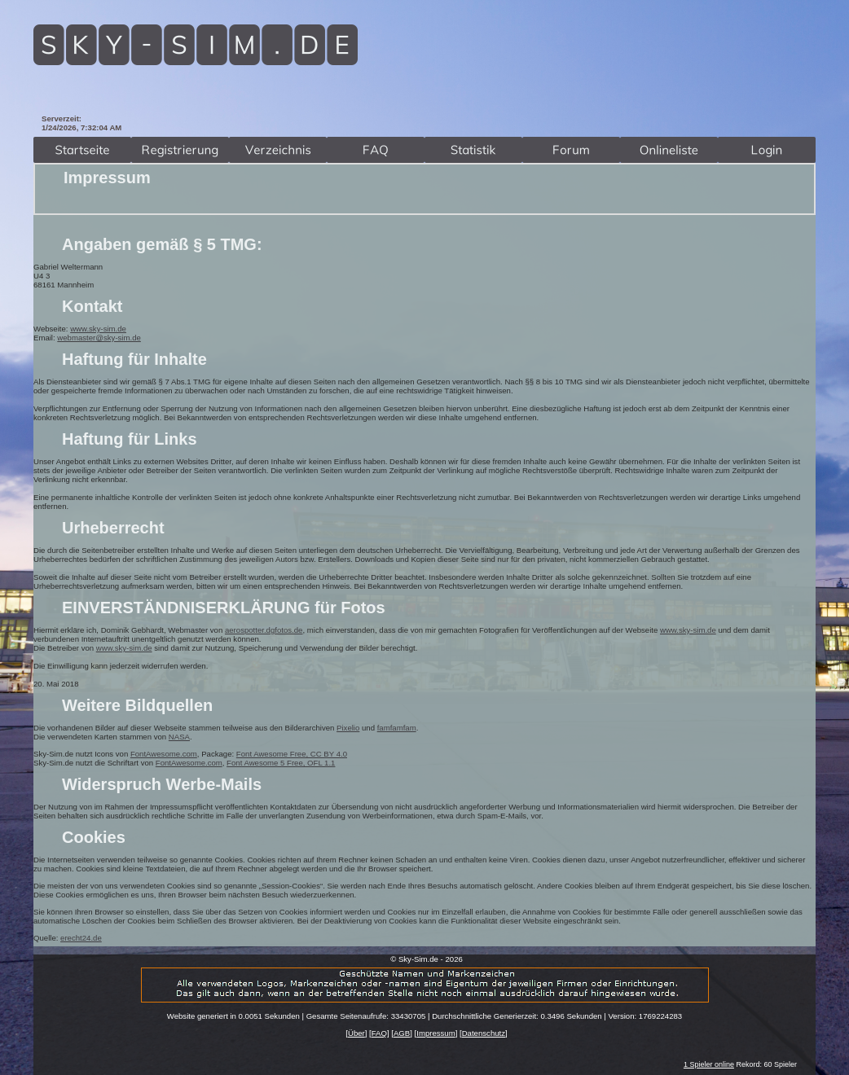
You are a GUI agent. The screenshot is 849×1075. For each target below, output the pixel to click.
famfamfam (396, 727)
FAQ (379, 1033)
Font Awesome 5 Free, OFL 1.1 (281, 762)
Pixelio (348, 727)
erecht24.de (81, 937)
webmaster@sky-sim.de (99, 337)
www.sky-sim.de (98, 328)
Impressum (435, 1033)
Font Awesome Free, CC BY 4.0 (291, 753)
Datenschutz (483, 1033)
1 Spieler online (709, 1064)
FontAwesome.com (163, 753)
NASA (179, 736)
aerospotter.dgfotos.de (263, 629)
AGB (402, 1033)
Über (356, 1033)
